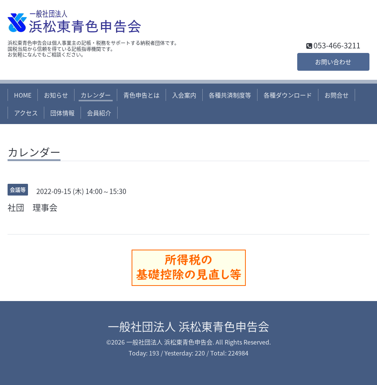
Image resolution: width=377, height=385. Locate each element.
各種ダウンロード (288, 94)
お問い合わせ (333, 61)
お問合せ (336, 94)
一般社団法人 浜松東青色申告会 (188, 326)
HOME (22, 94)
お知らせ (56, 94)
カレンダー (96, 94)
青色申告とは (141, 94)
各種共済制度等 (230, 94)
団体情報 (62, 112)
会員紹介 (99, 112)
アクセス (26, 112)
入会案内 (184, 94)
